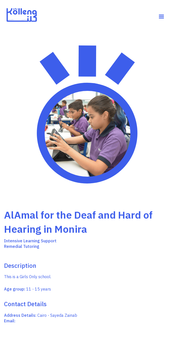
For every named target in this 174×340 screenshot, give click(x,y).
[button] (161, 16)
